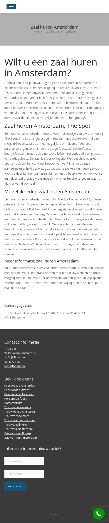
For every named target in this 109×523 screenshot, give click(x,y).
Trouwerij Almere (15, 424)
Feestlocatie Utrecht (17, 390)
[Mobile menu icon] (11, 6)
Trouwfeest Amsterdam (19, 420)
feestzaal (66, 88)
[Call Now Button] (99, 514)
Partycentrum (13, 403)
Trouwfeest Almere (17, 416)
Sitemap (54, 514)
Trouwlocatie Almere (17, 407)
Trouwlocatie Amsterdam (20, 411)
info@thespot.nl (14, 366)
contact (99, 268)
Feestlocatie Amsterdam (20, 385)
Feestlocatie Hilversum (19, 394)
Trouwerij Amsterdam (18, 429)
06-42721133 (12, 362)
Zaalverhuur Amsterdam (20, 437)
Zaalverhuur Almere (17, 433)
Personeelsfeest (15, 398)
